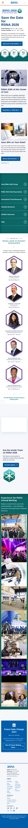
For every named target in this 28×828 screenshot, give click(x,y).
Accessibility (11, 818)
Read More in (12, 110)
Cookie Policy (15, 817)
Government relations (11, 801)
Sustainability (9, 788)
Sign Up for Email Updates (12, 44)
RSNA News (17, 787)
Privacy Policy (9, 817)
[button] (8, 808)
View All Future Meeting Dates (14, 746)
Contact (8, 789)
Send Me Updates (11, 465)
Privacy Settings (21, 817)
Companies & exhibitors (11, 800)
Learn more (5, 163)
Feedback (17, 818)
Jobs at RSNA (9, 786)
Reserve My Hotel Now (11, 158)
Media (8, 803)
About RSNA (9, 781)
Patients (8, 798)
